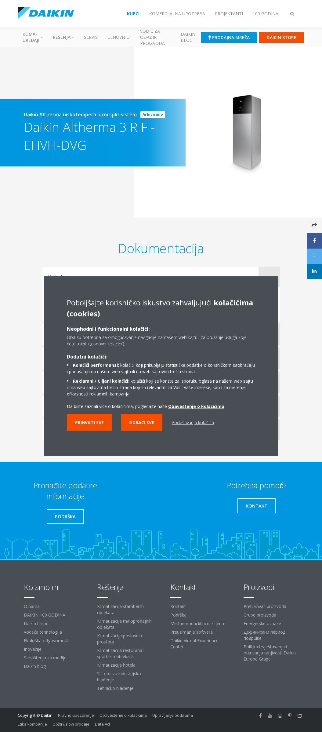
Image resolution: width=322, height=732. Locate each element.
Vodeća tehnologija (43, 632)
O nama (32, 606)
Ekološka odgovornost (46, 640)
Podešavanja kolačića (193, 422)
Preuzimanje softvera (191, 632)
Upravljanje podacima (172, 715)
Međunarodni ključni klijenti (197, 623)
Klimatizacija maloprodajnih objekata (124, 624)
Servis (91, 37)
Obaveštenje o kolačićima (123, 715)
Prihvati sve (89, 422)
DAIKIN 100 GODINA (44, 615)
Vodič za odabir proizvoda (152, 37)
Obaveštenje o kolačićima (196, 406)
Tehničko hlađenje (115, 688)
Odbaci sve (141, 422)
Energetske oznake (262, 623)
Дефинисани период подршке (264, 635)
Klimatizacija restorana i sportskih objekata (120, 653)
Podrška (178, 615)
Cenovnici (118, 37)
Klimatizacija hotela (116, 665)
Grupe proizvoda (260, 615)
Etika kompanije (32, 724)
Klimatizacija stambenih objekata (120, 609)
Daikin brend (36, 623)
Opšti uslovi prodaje (70, 724)
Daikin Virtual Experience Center (194, 644)
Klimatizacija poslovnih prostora (119, 639)
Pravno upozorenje (76, 715)
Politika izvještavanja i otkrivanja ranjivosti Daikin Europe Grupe (270, 653)
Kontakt (178, 606)
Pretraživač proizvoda (265, 606)
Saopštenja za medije (45, 658)
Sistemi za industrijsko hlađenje (119, 677)
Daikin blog (188, 37)
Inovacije (33, 649)
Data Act (102, 724)
